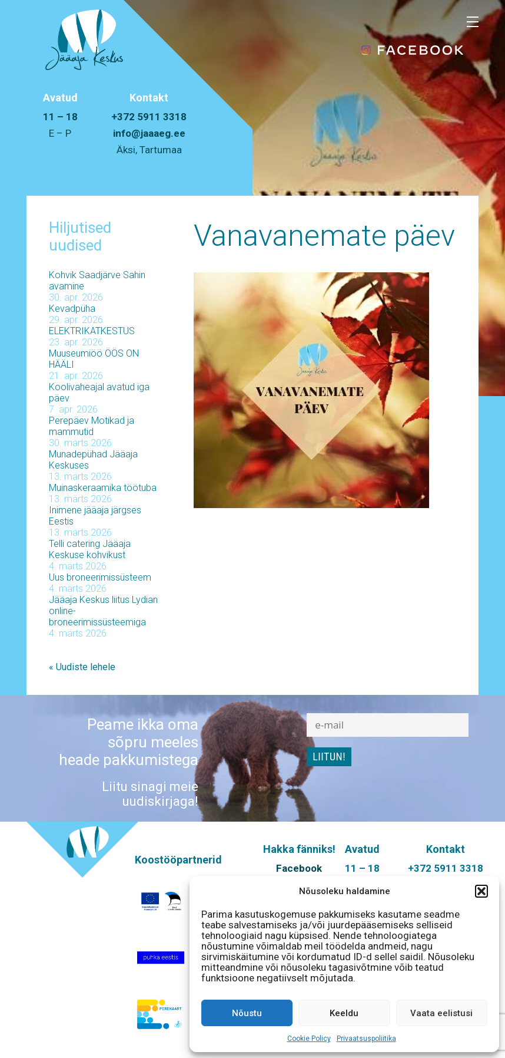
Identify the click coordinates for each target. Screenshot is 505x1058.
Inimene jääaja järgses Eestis (95, 516)
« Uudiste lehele (82, 667)
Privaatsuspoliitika (366, 1038)
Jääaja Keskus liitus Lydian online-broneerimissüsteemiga (103, 611)
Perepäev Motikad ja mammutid (91, 426)
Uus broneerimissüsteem (100, 577)
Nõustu (247, 1013)
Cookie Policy (309, 1038)
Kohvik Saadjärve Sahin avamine (97, 280)
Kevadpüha (72, 308)
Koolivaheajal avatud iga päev (99, 392)
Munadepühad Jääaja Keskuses (93, 460)
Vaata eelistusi (441, 1013)
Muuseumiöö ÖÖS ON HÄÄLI (94, 359)
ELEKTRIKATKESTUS (92, 331)
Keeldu (344, 1013)
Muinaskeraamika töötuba (103, 487)
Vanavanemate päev (324, 236)
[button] (481, 891)
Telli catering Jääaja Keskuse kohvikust (90, 549)
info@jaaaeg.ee (149, 133)
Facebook (299, 868)
